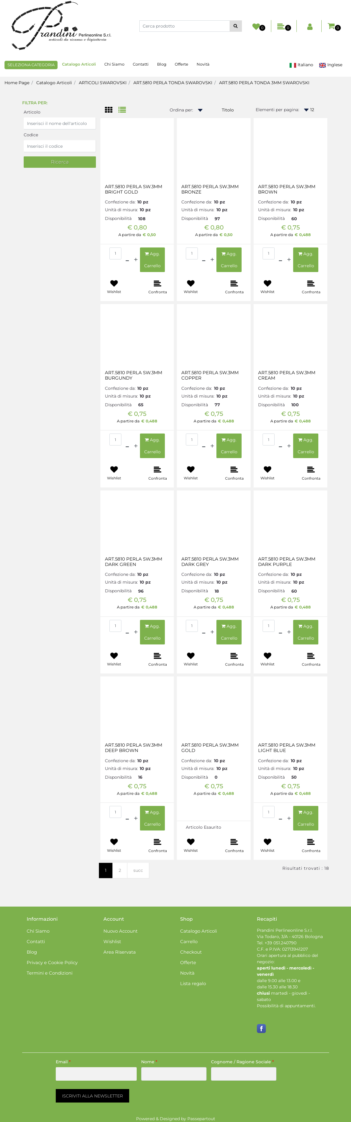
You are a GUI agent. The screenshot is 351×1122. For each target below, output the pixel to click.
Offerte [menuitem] (181, 64)
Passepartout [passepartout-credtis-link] (201, 1118)
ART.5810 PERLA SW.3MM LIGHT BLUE (286, 747)
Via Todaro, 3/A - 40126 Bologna (290, 936)
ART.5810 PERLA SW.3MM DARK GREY (210, 561)
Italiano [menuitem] (301, 65)
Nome (149, 1061)
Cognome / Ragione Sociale (242, 1061)
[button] (236, 26)
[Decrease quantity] (127, 259)
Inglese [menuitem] (330, 65)
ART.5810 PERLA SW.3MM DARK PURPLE (286, 561)
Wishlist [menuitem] (112, 941)
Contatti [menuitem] (141, 64)
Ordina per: (181, 110)
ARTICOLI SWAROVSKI (102, 82)
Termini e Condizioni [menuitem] (50, 973)
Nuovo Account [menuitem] (120, 931)
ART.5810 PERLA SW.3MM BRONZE (210, 189)
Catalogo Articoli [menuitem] (79, 64)
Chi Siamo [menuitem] (114, 64)
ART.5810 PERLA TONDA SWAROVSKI (172, 82)
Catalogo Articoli (54, 82)
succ (138, 870)
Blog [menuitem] (161, 64)
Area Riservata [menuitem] (119, 952)
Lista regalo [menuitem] (193, 983)
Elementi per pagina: (277, 109)
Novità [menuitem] (203, 64)
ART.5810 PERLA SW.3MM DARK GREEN (133, 561)
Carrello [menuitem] (189, 941)
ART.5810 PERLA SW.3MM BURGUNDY (133, 375)
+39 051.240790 (280, 943)
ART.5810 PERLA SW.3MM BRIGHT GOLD (133, 189)
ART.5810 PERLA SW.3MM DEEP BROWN (133, 747)
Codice (31, 135)
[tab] (111, 110)
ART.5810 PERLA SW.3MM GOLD (210, 747)
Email (63, 1061)
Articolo (32, 112)
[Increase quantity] (136, 259)
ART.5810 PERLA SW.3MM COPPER (210, 375)
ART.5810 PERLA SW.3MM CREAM (286, 375)
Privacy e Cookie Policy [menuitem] (52, 962)
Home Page (16, 82)
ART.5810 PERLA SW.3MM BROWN (286, 189)
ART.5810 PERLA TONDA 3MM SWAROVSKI (264, 82)
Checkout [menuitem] (191, 952)
